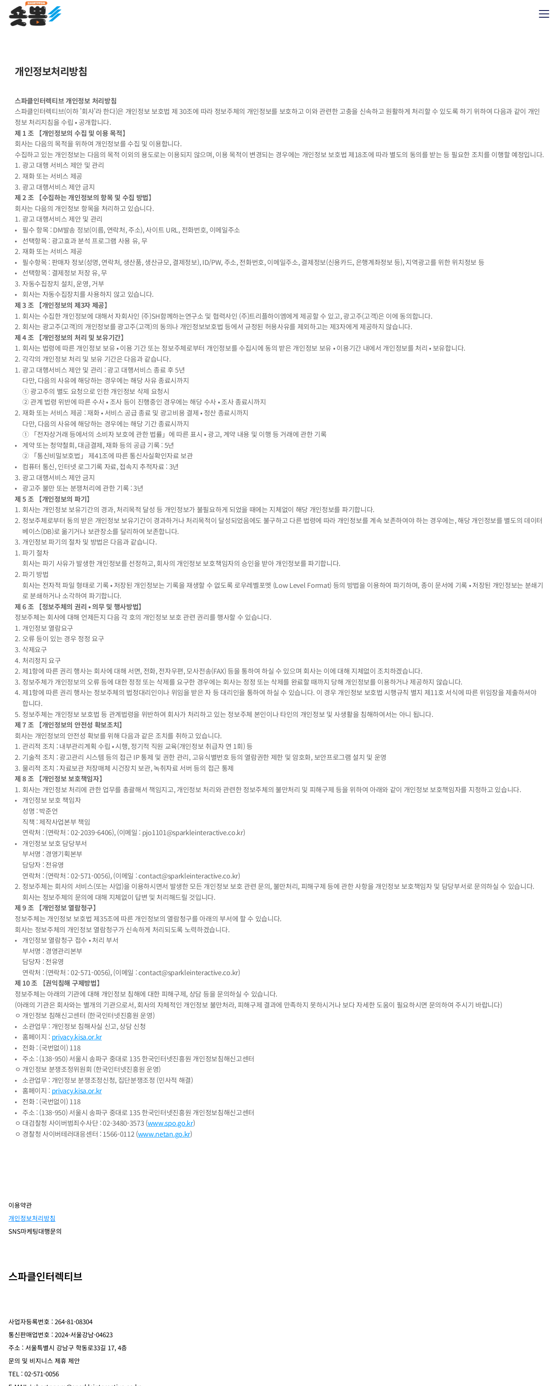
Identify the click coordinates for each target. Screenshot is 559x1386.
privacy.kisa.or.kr (77, 1037)
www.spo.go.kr (170, 1123)
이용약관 (24, 1213)
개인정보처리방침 (80, 1213)
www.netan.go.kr (164, 1134)
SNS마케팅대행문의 (152, 1213)
